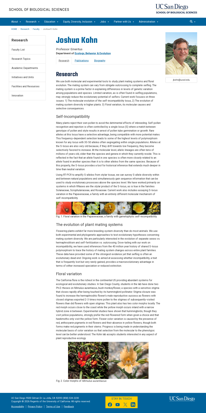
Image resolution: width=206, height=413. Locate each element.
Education (51, 21)
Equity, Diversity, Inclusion (79, 21)
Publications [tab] (82, 60)
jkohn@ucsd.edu (181, 80)
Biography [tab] (99, 60)
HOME (14, 29)
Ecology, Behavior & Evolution (93, 53)
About (16, 21)
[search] (192, 22)
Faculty (36, 29)
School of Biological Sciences (39, 10)
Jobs (104, 21)
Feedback (69, 406)
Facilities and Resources (25, 86)
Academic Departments (25, 68)
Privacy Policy (35, 406)
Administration (148, 21)
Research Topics (21, 58)
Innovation (17, 95)
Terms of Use (53, 406)
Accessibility (17, 406)
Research (32, 21)
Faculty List (18, 49)
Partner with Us (124, 21)
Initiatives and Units (23, 77)
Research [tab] (64, 60)
